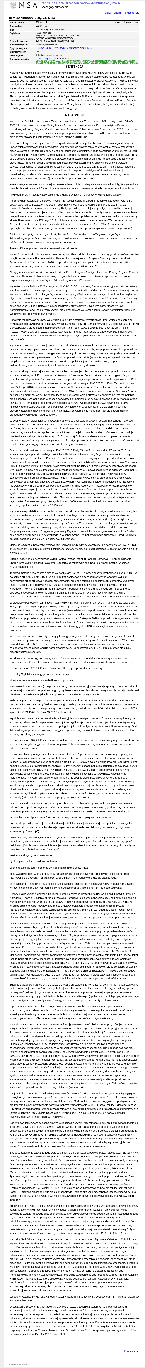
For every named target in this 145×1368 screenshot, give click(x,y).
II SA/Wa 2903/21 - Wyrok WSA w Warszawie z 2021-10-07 (64, 48)
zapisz (117, 12)
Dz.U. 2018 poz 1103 (46, 58)
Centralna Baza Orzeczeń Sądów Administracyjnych (80, 3)
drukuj (108, 12)
